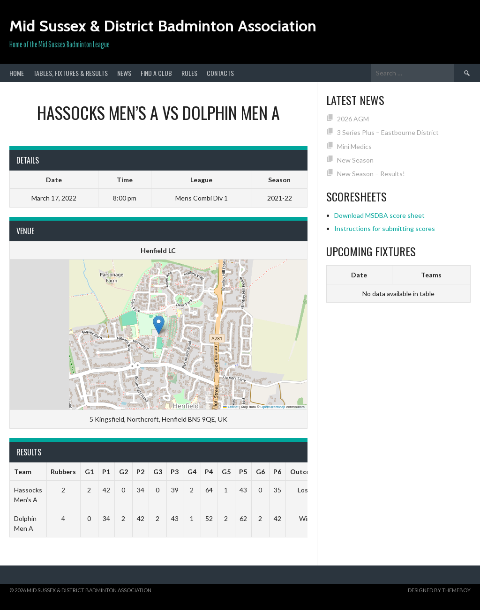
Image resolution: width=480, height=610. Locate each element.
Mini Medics (354, 146)
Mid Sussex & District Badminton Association (162, 26)
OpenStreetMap (273, 407)
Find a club (156, 73)
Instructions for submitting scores (384, 228)
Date (359, 275)
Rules (189, 73)
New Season (355, 160)
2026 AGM (353, 119)
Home (16, 73)
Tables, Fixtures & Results (70, 73)
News (124, 73)
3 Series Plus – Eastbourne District (388, 132)
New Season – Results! (371, 174)
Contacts (220, 73)
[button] (159, 325)
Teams (431, 275)
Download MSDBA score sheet (379, 215)
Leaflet (230, 407)
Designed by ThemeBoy (439, 590)
